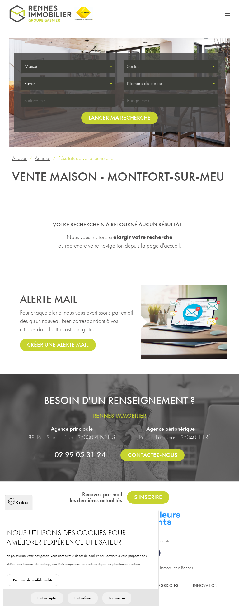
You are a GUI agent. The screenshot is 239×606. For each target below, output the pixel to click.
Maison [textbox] (31, 66)
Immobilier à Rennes (176, 567)
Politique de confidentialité (33, 591)
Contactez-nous (152, 455)
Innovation (205, 585)
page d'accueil (163, 245)
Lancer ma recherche (120, 118)
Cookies (22, 514)
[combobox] (68, 66)
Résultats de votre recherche (85, 158)
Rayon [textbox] (30, 83)
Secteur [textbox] (134, 66)
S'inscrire (148, 497)
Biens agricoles (162, 585)
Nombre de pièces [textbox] (144, 83)
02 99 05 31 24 (79, 454)
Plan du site (160, 541)
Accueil (19, 158)
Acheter (42, 158)
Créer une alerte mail (57, 345)
